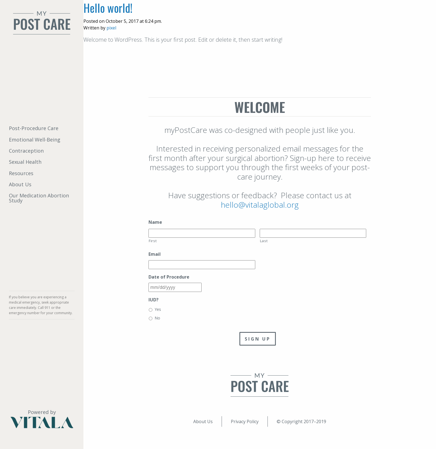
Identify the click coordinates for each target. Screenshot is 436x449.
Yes (158, 309)
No (157, 318)
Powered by (42, 419)
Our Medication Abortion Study (39, 198)
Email (154, 254)
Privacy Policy (245, 421)
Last (264, 240)
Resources (21, 173)
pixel (111, 28)
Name (155, 222)
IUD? (153, 300)
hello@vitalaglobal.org (260, 204)
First (153, 240)
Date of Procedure (168, 277)
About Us (20, 184)
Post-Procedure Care (33, 128)
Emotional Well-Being (34, 139)
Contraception (26, 150)
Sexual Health (25, 161)
